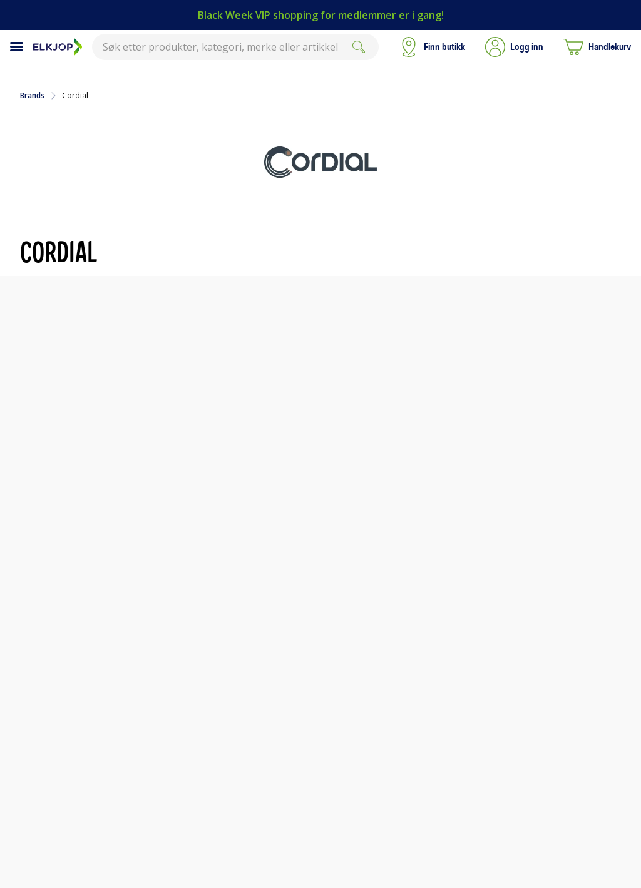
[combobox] (235, 47)
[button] (514, 47)
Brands (32, 96)
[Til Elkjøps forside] (57, 47)
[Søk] (358, 47)
